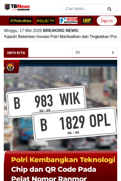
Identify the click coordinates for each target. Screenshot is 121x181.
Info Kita (16, 52)
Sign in (107, 20)
